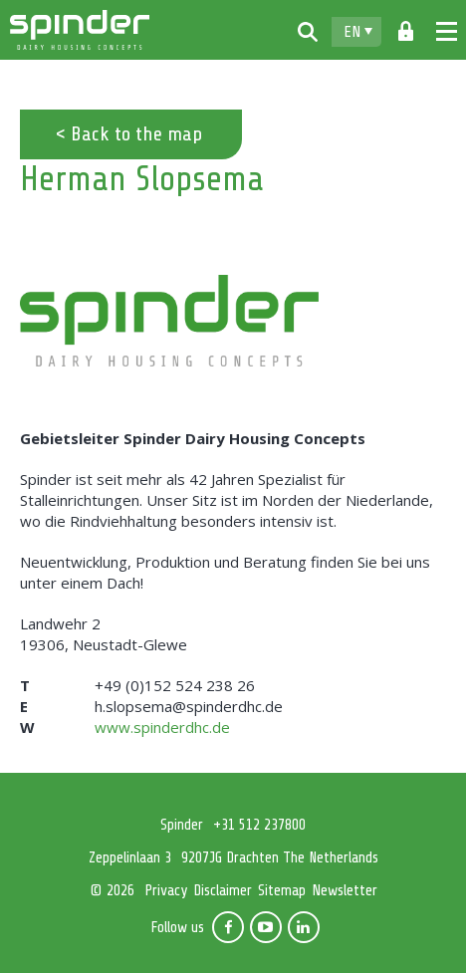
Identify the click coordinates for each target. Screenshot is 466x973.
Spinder (79, 30)
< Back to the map (128, 133)
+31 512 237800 (259, 825)
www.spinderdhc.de (162, 727)
